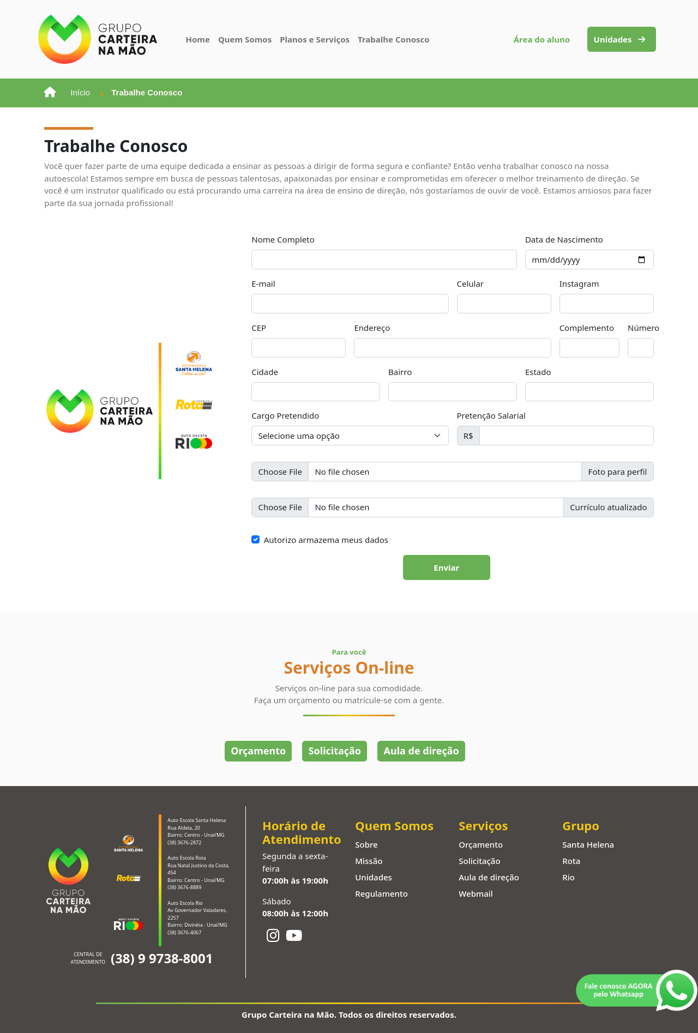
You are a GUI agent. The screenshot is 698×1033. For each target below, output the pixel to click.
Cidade (264, 371)
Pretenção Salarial (491, 415)
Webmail (476, 893)
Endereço (372, 327)
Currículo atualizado (608, 507)
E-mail (263, 283)
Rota (571, 860)
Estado (538, 371)
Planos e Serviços (315, 39)
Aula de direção (421, 750)
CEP (258, 327)
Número (643, 327)
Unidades (619, 39)
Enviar (446, 567)
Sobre (366, 844)
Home (198, 39)
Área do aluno (542, 39)
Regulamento (381, 893)
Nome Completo (283, 239)
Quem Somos (245, 39)
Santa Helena (588, 844)
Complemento (586, 327)
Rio (568, 877)
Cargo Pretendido (285, 415)
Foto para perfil (617, 471)
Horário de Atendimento (301, 832)
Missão (368, 860)
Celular (470, 283)
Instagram (579, 283)
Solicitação (335, 750)
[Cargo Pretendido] (349, 435)
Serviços (483, 825)
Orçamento (258, 750)
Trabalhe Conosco (394, 39)
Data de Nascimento (564, 239)
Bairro (400, 371)
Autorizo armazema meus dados (326, 539)
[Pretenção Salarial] (566, 435)
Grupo (580, 825)
